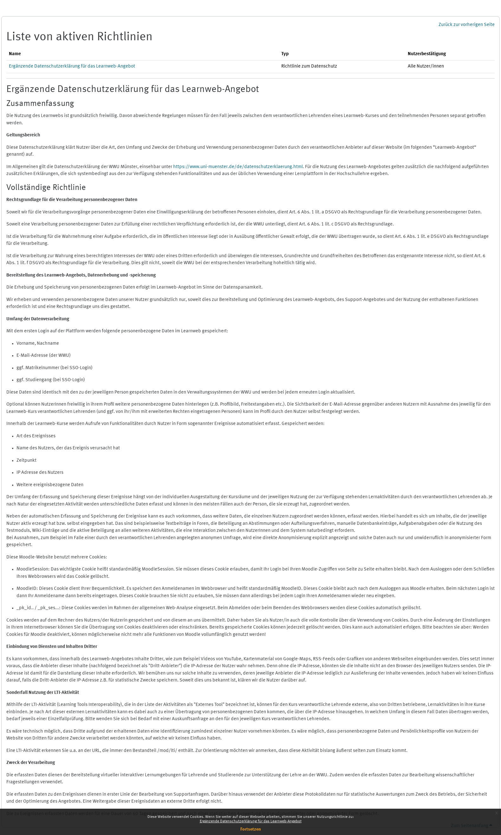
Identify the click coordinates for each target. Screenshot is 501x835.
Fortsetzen (250, 829)
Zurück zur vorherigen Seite (467, 25)
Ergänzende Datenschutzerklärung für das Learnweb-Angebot (251, 821)
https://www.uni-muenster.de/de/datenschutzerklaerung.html (238, 167)
